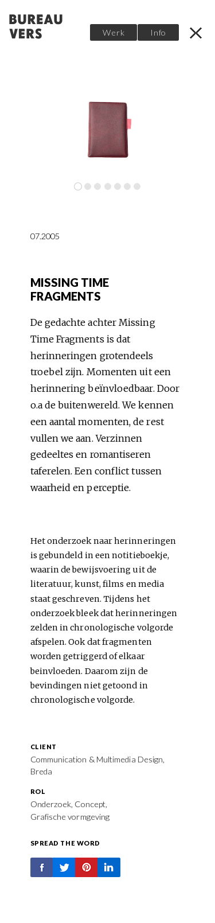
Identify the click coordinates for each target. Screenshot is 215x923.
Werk (113, 32)
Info (158, 32)
